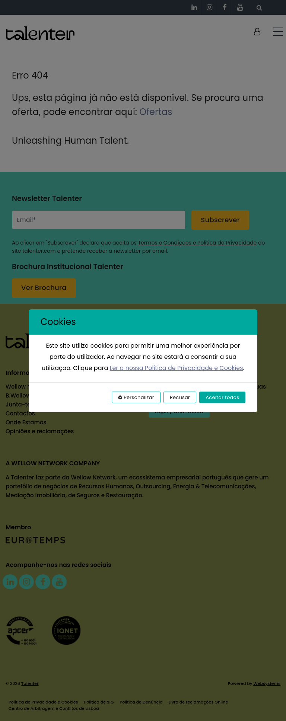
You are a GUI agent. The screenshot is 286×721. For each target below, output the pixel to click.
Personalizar (136, 397)
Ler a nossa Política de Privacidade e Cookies (176, 368)
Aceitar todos (222, 397)
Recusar (180, 397)
